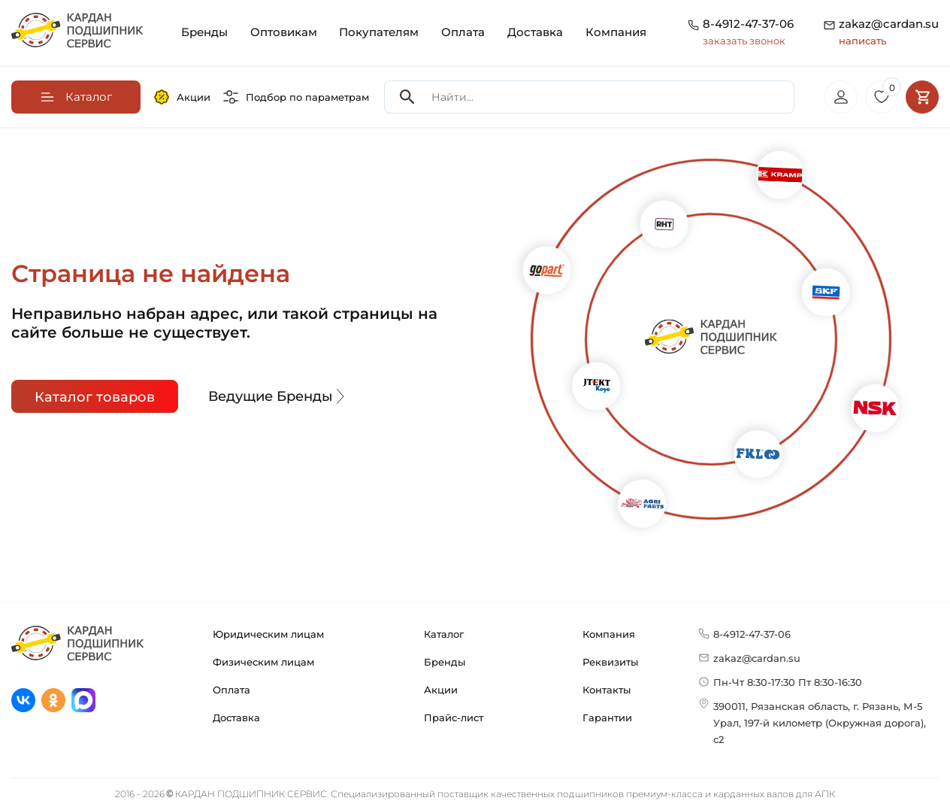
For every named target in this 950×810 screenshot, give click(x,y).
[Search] (407, 97)
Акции (182, 97)
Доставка (535, 32)
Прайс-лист (453, 717)
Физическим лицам (263, 662)
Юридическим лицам (268, 634)
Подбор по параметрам (296, 97)
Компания (615, 32)
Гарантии (607, 717)
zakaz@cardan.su (889, 33)
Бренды (204, 32)
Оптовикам (283, 32)
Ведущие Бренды (278, 396)
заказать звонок (744, 41)
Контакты (606, 690)
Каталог (444, 634)
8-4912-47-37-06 (748, 24)
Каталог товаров (95, 397)
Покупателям (379, 32)
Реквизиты (610, 662)
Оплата (463, 32)
